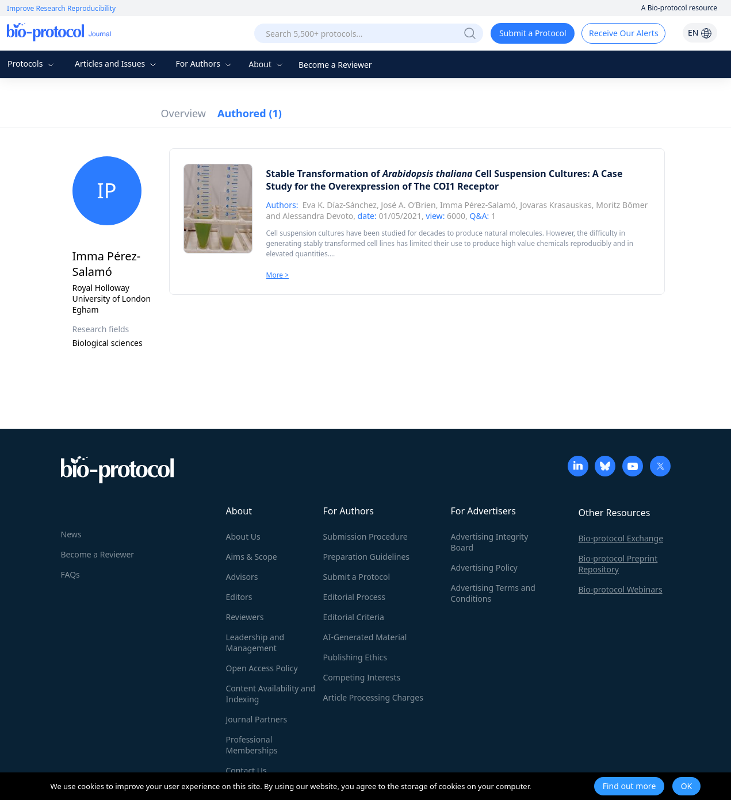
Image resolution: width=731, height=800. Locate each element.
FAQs (70, 574)
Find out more (629, 785)
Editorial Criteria (353, 616)
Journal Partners (257, 719)
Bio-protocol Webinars (621, 589)
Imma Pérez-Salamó (478, 204)
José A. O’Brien (408, 204)
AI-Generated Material (365, 637)
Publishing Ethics (355, 657)
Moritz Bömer (622, 204)
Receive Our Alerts (623, 33)
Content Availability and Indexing (271, 694)
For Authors (204, 63)
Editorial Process (354, 596)
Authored (249, 113)
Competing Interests (362, 677)
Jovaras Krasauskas (556, 204)
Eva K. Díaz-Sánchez (340, 204)
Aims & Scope (251, 556)
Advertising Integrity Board (490, 542)
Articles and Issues (117, 63)
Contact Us (246, 770)
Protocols (31, 63)
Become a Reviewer (335, 64)
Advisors (242, 576)
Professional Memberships (252, 745)
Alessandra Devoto (317, 215)
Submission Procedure (365, 536)
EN (700, 32)
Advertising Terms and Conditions (493, 593)
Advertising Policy (484, 567)
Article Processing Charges (373, 697)
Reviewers (245, 616)
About (266, 64)
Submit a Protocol (533, 33)
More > (277, 275)
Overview (183, 113)
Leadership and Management (255, 642)
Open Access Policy (262, 668)
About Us (243, 536)
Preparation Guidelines (366, 556)
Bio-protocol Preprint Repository (618, 564)
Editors (239, 596)
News (71, 534)
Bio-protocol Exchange (621, 538)
